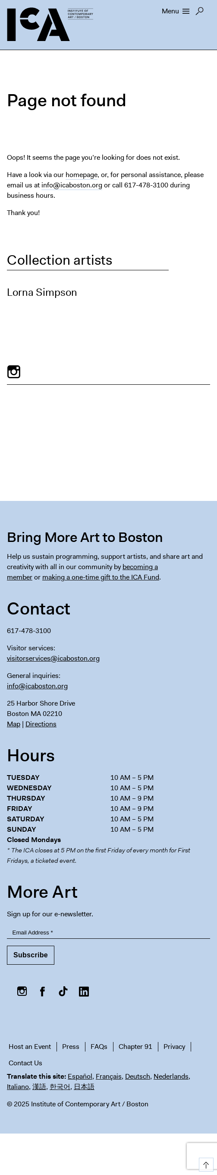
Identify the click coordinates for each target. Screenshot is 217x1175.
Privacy (174, 1046)
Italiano (18, 1086)
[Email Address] (108, 932)
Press (70, 1046)
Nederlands (171, 1076)
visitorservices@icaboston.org (53, 658)
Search (199, 13)
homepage (81, 174)
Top (204, 1163)
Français (109, 1076)
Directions (41, 723)
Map (13, 723)
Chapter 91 (135, 1046)
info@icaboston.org (71, 185)
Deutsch (137, 1076)
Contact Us (25, 1062)
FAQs (99, 1046)
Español (80, 1076)
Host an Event (30, 1046)
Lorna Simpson (42, 292)
